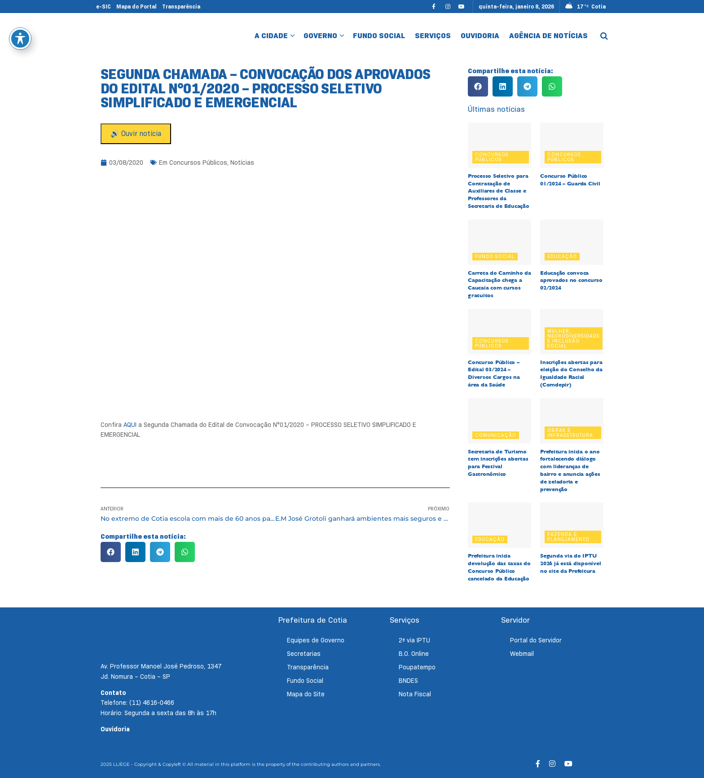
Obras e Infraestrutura (570, 432)
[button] (111, 552)
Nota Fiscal (415, 694)
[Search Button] (604, 36)
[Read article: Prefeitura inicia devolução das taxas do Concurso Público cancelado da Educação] (499, 525)
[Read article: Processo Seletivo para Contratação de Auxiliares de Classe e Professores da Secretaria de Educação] (499, 145)
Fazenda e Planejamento (568, 536)
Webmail (522, 654)
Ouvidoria (480, 35)
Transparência (181, 6)
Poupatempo (417, 667)
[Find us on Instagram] (447, 6)
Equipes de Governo (315, 640)
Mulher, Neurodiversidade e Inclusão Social (573, 338)
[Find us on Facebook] (434, 6)
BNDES (408, 681)
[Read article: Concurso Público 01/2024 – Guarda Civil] (571, 145)
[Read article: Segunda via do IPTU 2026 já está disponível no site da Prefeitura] (571, 525)
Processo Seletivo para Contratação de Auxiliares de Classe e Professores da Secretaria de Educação (498, 191)
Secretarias (304, 654)
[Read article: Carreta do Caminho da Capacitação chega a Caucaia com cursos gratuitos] (499, 242)
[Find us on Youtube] (461, 6)
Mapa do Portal (136, 6)
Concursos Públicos (198, 162)
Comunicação (495, 435)
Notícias (242, 162)
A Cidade (271, 35)
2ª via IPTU (414, 640)
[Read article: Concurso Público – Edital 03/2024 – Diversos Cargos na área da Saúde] (499, 331)
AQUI (129, 425)
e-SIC (103, 6)
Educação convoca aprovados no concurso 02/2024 (571, 280)
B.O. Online (414, 654)
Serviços (433, 35)
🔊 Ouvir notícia (135, 133)
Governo (320, 35)
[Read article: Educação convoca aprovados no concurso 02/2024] (571, 242)
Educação (562, 256)
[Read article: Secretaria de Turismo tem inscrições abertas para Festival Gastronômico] (499, 421)
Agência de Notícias (548, 35)
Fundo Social (379, 35)
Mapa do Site (306, 694)
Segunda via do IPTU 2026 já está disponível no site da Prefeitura (570, 563)
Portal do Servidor (536, 640)
